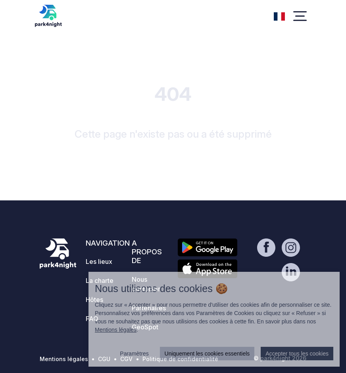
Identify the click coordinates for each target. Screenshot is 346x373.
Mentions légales (64, 359)
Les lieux (99, 261)
